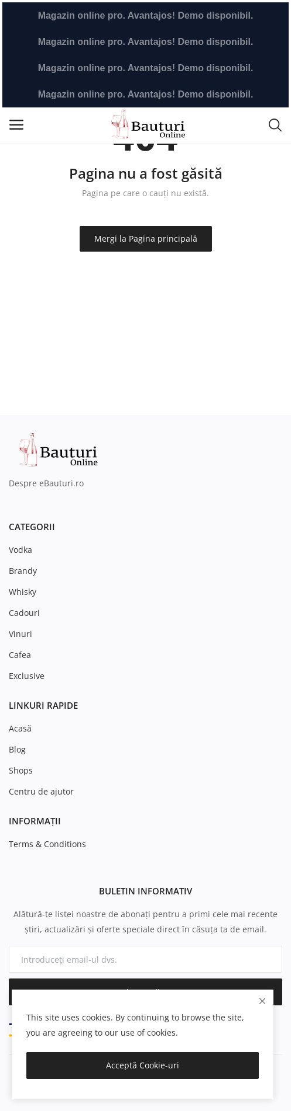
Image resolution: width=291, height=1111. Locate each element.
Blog (17, 749)
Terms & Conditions (47, 843)
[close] (262, 1000)
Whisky (22, 591)
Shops (21, 770)
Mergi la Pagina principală (145, 238)
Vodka (20, 549)
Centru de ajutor (41, 791)
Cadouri (24, 612)
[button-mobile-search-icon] (275, 124)
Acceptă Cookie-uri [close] (142, 1065)
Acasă (20, 728)
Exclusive (26, 675)
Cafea (20, 654)
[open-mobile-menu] (16, 124)
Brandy (23, 570)
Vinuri (20, 633)
